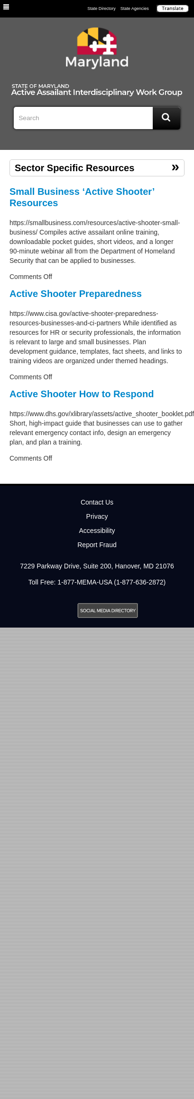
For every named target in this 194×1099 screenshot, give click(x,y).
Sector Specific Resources (74, 168)
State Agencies (134, 8)
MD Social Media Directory (107, 610)
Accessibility (97, 530)
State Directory (101, 8)
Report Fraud (96, 545)
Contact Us (97, 502)
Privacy (97, 516)
